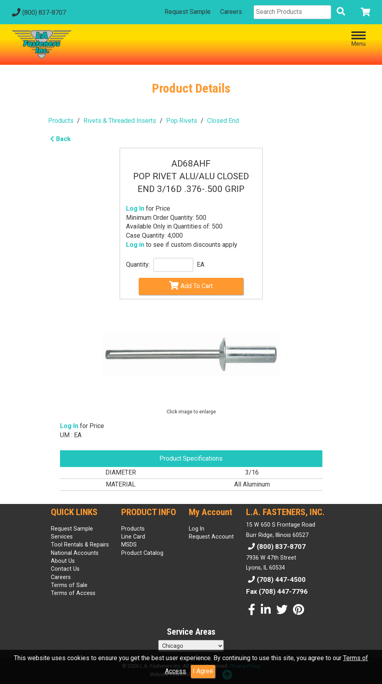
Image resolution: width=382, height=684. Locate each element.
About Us (63, 561)
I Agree (203, 671)
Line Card (133, 536)
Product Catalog (142, 553)
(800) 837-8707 (38, 12)
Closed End (223, 120)
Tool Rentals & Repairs (80, 544)
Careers (231, 12)
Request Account (211, 536)
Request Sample (188, 12)
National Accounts (75, 553)
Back (59, 139)
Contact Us (65, 569)
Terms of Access (73, 593)
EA (200, 264)
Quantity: (138, 264)
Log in (135, 244)
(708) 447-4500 (276, 579)
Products (61, 120)
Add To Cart (191, 285)
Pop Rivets (181, 120)
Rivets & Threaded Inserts (119, 120)
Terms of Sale (69, 585)
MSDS (129, 544)
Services (62, 536)
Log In (135, 208)
